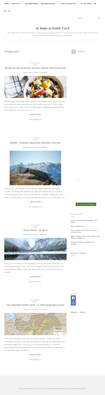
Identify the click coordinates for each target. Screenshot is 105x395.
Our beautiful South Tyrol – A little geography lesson (35, 304)
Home (6, 3)
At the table (86, 3)
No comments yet (35, 119)
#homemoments (32, 3)
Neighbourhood (48, 3)
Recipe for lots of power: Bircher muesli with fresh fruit (35, 67)
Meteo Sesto (74, 221)
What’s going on (68, 3)
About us (15, 3)
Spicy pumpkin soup (77, 153)
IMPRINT (74, 239)
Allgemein (35, 63)
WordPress (83, 388)
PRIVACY (83, 239)
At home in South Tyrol (52, 28)
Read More (35, 114)
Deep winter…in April (35, 230)
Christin (44, 72)
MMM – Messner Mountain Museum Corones (35, 142)
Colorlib (70, 388)
